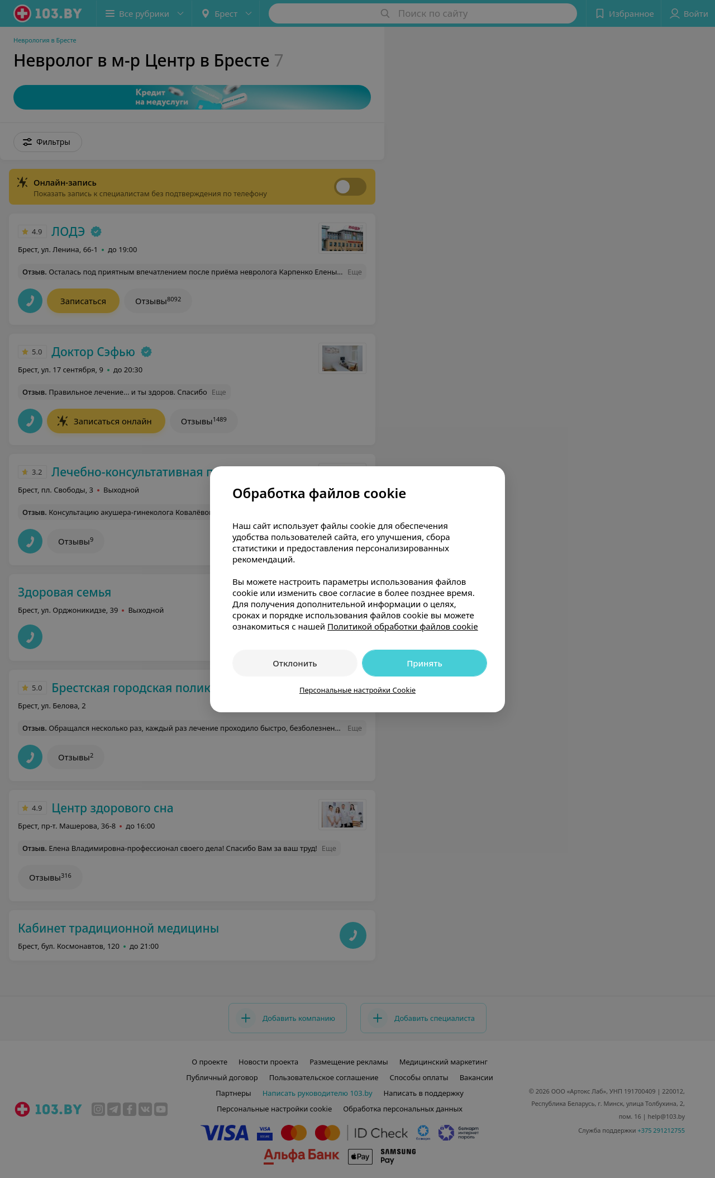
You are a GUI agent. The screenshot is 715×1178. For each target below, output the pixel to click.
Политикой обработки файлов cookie (402, 626)
